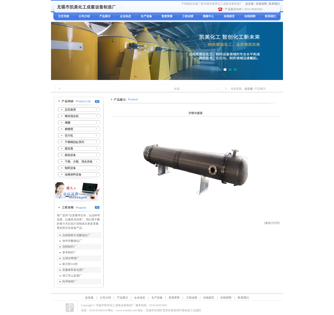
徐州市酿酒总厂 (72, 240)
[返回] (268, 223)
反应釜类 (70, 109)
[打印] (276, 223)
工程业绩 (187, 16)
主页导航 (63, 16)
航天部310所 (70, 264)
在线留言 (229, 16)
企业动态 (125, 16)
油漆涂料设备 (73, 174)
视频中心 (208, 16)
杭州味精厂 (69, 281)
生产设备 (146, 16)
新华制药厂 (69, 252)
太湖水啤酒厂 (70, 258)
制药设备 (70, 168)
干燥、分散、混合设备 (79, 161)
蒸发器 (69, 148)
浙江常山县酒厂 (72, 275)
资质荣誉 (167, 16)
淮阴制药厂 (69, 246)
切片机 (69, 135)
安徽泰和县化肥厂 (73, 269)
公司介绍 (84, 16)
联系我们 (274, 3)
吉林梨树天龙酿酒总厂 (76, 235)
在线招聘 (261, 3)
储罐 (67, 122)
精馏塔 (69, 129)
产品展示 (104, 16)
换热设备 (70, 155)
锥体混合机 (72, 116)
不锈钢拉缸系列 (74, 142)
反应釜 (249, 3)
